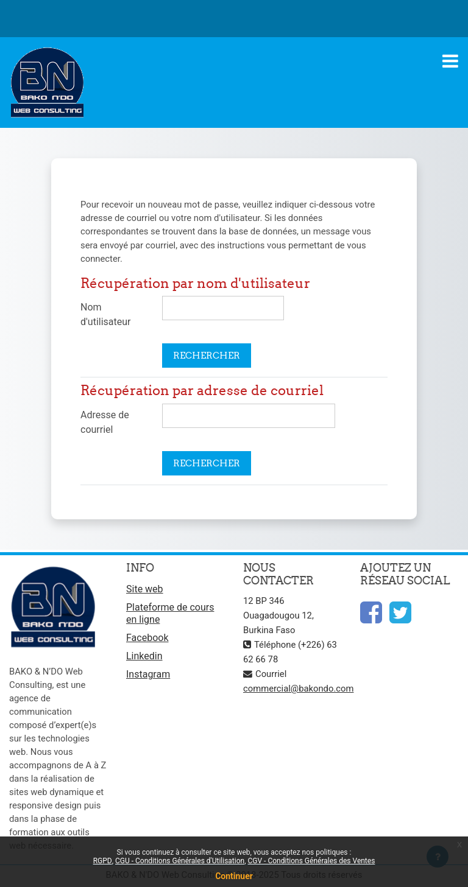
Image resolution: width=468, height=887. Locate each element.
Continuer (234, 876)
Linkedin (144, 656)
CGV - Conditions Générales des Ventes (311, 861)
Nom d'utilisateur (105, 314)
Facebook (147, 637)
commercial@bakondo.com (298, 688)
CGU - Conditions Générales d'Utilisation (179, 861)
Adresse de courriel (104, 422)
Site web (144, 589)
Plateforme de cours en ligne (170, 613)
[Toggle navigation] (450, 61)
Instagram (148, 674)
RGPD (102, 861)
